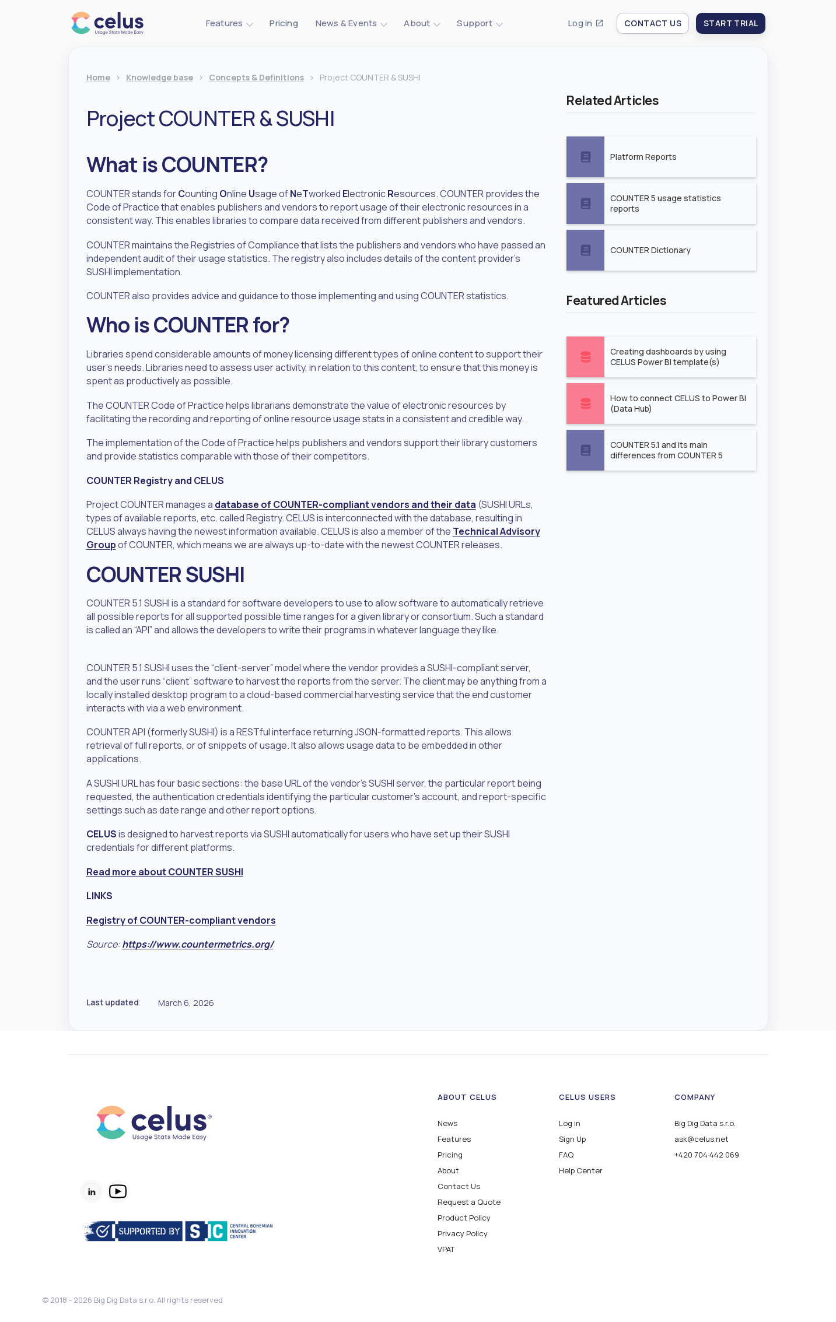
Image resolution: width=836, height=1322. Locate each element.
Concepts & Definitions (256, 78)
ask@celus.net (701, 1139)
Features (454, 1139)
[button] (229, 23)
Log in (580, 23)
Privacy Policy (463, 1233)
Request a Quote (469, 1202)
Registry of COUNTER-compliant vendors (181, 920)
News (447, 1123)
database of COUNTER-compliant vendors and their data (345, 504)
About (448, 1170)
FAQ (566, 1155)
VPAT (446, 1249)
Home (98, 78)
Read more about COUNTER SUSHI (164, 871)
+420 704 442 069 (706, 1155)
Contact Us (459, 1186)
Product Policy (464, 1218)
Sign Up (572, 1139)
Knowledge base (159, 78)
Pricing (284, 23)
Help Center (581, 1170)
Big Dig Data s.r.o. (705, 1123)
